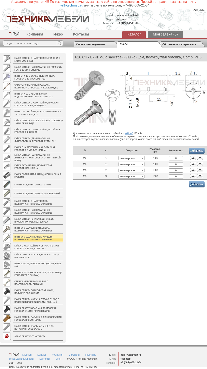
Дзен (58, 358)
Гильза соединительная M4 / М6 (32, 185)
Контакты (81, 34)
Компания (34, 34)
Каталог (134, 34)
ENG (201, 10)
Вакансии (74, 354)
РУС (194, 10)
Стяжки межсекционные (90, 44)
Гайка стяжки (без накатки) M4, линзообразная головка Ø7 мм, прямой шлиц (37, 158)
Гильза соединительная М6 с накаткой (37, 194)
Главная (27, 354)
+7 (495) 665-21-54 (127, 23)
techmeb (122, 19)
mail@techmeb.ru (127, 15)
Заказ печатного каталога (29, 336)
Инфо (58, 34)
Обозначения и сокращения (179, 44)
